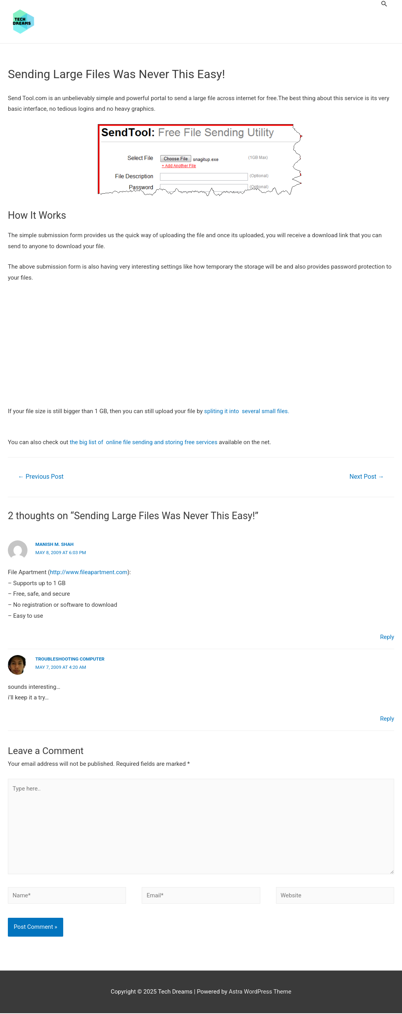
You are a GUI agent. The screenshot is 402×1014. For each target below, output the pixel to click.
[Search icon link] (384, 3)
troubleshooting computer (70, 659)
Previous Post (41, 476)
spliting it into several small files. (247, 411)
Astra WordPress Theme (260, 992)
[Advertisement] (201, 348)
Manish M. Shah (54, 544)
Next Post (366, 476)
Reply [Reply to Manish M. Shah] (387, 637)
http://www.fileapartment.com (89, 571)
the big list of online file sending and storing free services (145, 442)
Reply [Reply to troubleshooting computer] (387, 718)
